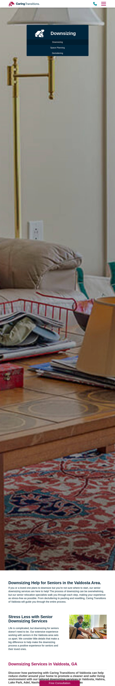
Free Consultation (59, 683)
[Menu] (103, 4)
